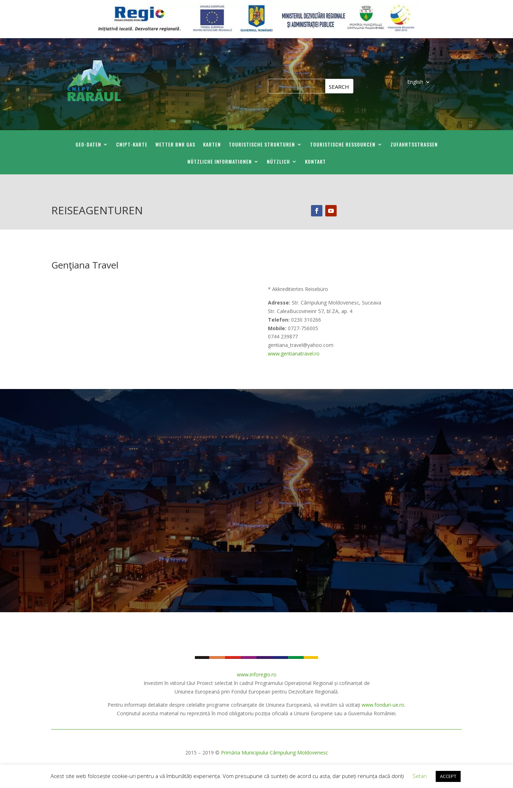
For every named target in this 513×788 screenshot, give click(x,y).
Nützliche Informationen (219, 162)
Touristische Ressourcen (342, 145)
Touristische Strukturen (262, 145)
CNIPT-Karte (131, 145)
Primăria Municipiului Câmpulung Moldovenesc (274, 752)
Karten (212, 145)
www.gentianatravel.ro (294, 353)
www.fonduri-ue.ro (383, 704)
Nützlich (278, 162)
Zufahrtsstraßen (414, 145)
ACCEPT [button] (448, 776)
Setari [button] (420, 775)
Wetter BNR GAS (175, 145)
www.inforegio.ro (256, 674)
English (415, 82)
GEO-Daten (88, 145)
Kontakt (315, 162)
